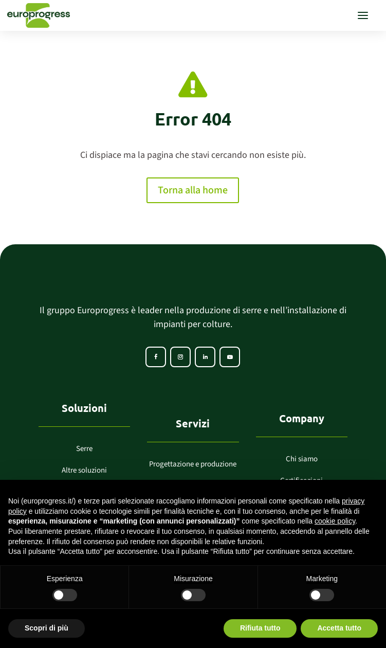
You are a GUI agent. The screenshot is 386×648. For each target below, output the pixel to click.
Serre (84, 448)
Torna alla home (193, 190)
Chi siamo (302, 459)
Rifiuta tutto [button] (260, 628)
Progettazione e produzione (192, 464)
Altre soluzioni (84, 470)
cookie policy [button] (335, 521)
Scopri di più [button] (46, 628)
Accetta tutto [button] (339, 628)
